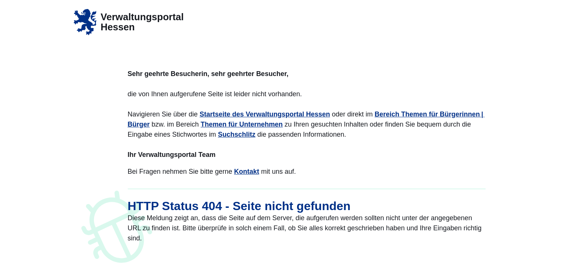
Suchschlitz (237, 134)
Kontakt (246, 171)
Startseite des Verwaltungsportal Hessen (265, 114)
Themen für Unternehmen (242, 124)
